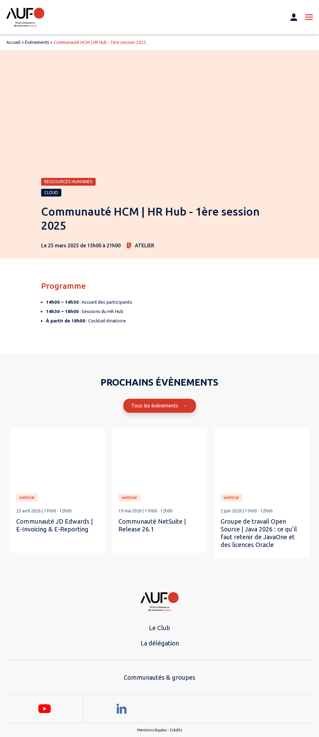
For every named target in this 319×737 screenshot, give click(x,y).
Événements (37, 42)
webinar (27, 497)
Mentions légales (152, 730)
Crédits (176, 730)
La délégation (159, 643)
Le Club (159, 627)
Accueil (13, 42)
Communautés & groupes (159, 677)
